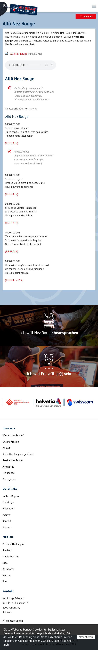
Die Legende (9, 479)
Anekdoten (8, 569)
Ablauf (6, 448)
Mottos (6, 575)
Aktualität (8, 466)
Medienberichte (11, 556)
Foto (5, 581)
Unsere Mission (11, 441)
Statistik (7, 550)
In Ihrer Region (11, 496)
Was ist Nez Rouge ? (13, 435)
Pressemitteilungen (13, 544)
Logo (5, 562)
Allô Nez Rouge (26, 53)
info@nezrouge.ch (13, 620)
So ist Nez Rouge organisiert (18, 454)
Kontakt (7, 521)
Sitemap (7, 527)
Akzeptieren (86, 637)
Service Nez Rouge (13, 460)
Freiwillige (8, 502)
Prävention (8, 508)
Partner (7, 514)
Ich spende (86, 16)
